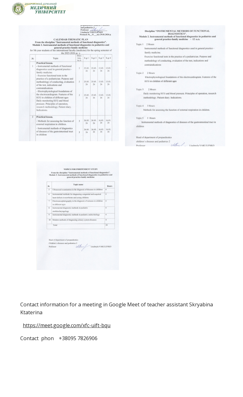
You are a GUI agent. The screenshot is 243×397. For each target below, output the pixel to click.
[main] (121, 337)
